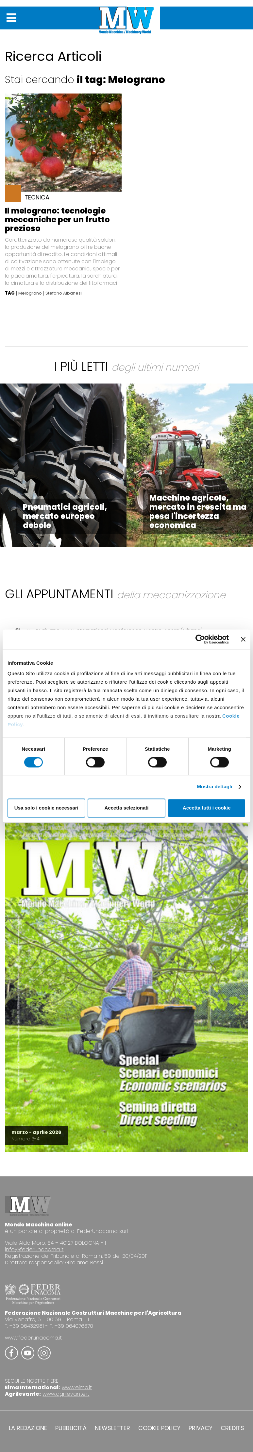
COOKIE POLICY (159, 1428)
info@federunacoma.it (34, 1249)
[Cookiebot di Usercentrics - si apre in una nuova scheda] (200, 639)
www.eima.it (77, 1387)
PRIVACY (200, 1428)
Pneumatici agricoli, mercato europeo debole (65, 516)
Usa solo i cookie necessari (46, 808)
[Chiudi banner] (243, 639)
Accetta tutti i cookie (207, 808)
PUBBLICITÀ (71, 1428)
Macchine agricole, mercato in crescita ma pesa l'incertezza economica (197, 511)
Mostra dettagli (214, 787)
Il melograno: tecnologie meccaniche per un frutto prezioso (57, 219)
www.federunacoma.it (33, 1337)
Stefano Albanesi (63, 293)
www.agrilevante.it (65, 1394)
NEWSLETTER (112, 1428)
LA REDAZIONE (28, 1428)
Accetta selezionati (126, 808)
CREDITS (232, 1428)
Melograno (30, 293)
